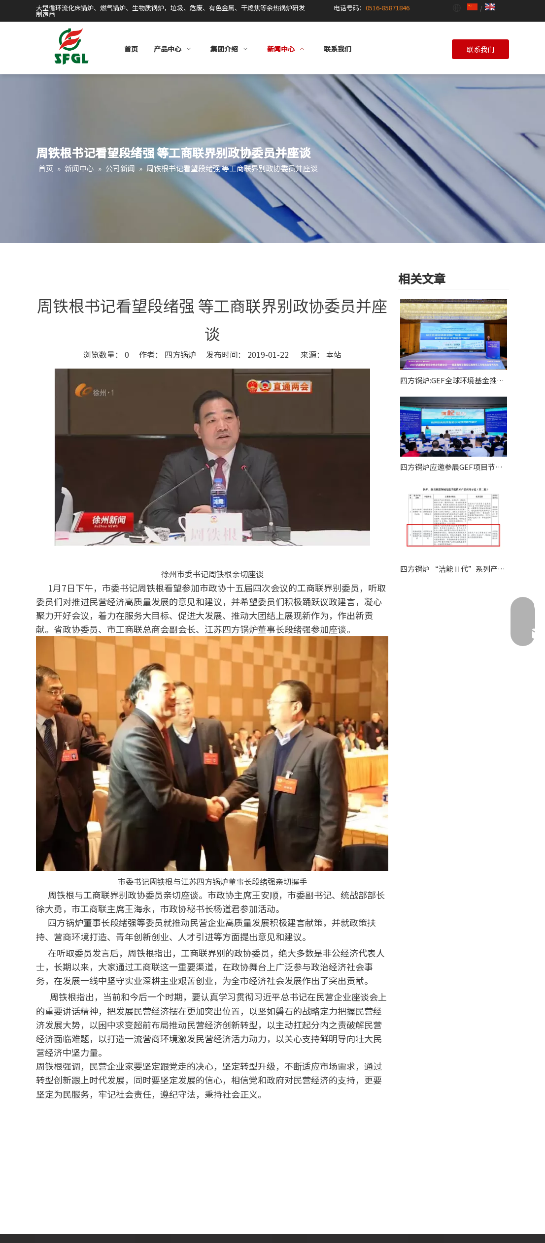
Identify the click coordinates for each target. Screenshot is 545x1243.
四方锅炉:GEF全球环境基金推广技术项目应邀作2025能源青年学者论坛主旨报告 (453, 380)
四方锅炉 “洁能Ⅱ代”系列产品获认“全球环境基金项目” (453, 568)
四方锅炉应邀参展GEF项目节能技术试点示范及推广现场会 (453, 467)
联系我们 (480, 49)
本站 (333, 354)
